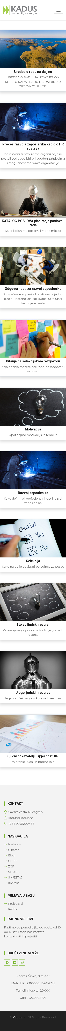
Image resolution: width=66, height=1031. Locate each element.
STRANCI (12, 872)
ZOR (9, 866)
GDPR (10, 861)
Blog (9, 855)
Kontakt (11, 883)
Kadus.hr (19, 1017)
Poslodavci (13, 903)
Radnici (11, 909)
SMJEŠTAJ (13, 877)
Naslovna (12, 844)
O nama (11, 850)
